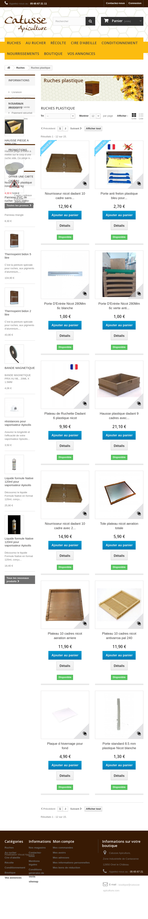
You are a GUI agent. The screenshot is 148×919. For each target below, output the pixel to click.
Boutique (53, 53)
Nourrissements (23, 53)
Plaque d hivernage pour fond (65, 746)
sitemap (33, 881)
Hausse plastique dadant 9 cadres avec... (119, 416)
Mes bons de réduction (66, 867)
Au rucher (36, 43)
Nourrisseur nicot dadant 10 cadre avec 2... (65, 526)
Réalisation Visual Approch (19, 898)
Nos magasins (19, 117)
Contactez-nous (115, 3)
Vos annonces (81, 53)
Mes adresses (61, 857)
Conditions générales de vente (36, 873)
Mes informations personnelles (71, 862)
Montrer (83, 115)
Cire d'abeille (84, 43)
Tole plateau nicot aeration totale (119, 526)
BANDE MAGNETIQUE (20, 396)
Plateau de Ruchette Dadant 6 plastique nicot (65, 416)
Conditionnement (120, 43)
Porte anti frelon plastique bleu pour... (119, 196)
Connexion (135, 3)
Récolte (58, 43)
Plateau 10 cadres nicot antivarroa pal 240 (119, 636)
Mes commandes (63, 847)
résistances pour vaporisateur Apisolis (18, 451)
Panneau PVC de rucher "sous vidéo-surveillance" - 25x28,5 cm (19, 230)
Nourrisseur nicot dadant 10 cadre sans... (65, 196)
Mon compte (63, 841)
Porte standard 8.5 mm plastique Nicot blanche (119, 746)
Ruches (14, 43)
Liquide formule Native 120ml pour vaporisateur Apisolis (19, 510)
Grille (133, 116)
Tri (42, 115)
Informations (18, 80)
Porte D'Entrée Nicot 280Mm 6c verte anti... (119, 306)
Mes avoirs (59, 852)
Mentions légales (20, 96)
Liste (141, 116)
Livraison (16, 90)
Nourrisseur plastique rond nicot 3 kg (18, 657)
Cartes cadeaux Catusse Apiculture (23, 718)
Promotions (17, 623)
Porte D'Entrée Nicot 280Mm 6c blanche (65, 306)
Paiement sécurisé (21, 111)
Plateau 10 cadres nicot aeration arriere (65, 636)
